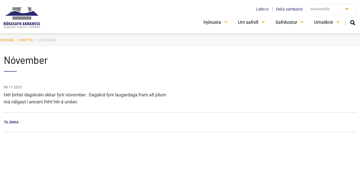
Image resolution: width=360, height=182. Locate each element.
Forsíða (7, 40)
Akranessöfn (320, 9)
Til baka (11, 122)
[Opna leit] (352, 22)
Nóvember (47, 40)
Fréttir (26, 40)
